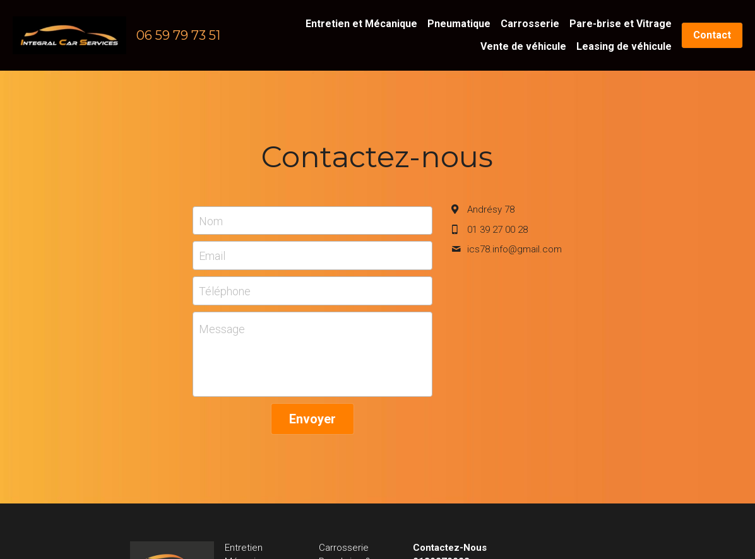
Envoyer (312, 419)
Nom (211, 220)
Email (212, 255)
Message (222, 329)
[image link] (69, 34)
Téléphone (225, 290)
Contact (712, 35)
